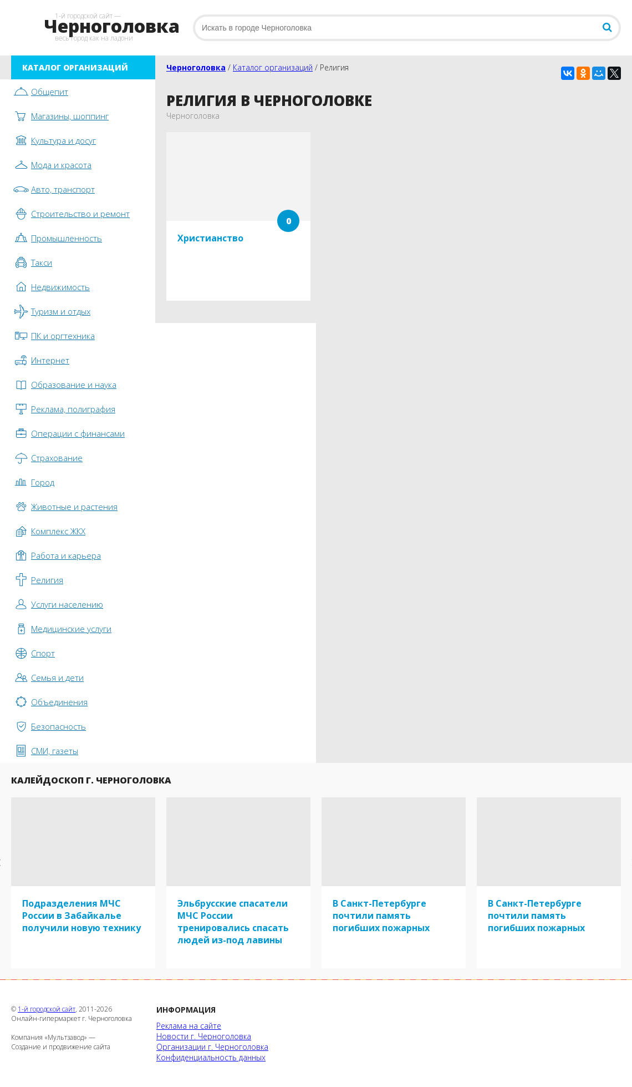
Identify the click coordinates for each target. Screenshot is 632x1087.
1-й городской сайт (46, 1009)
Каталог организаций (273, 67)
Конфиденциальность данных (211, 1057)
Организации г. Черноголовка (212, 1047)
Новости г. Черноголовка (203, 1036)
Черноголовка (196, 67)
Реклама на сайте (188, 1025)
